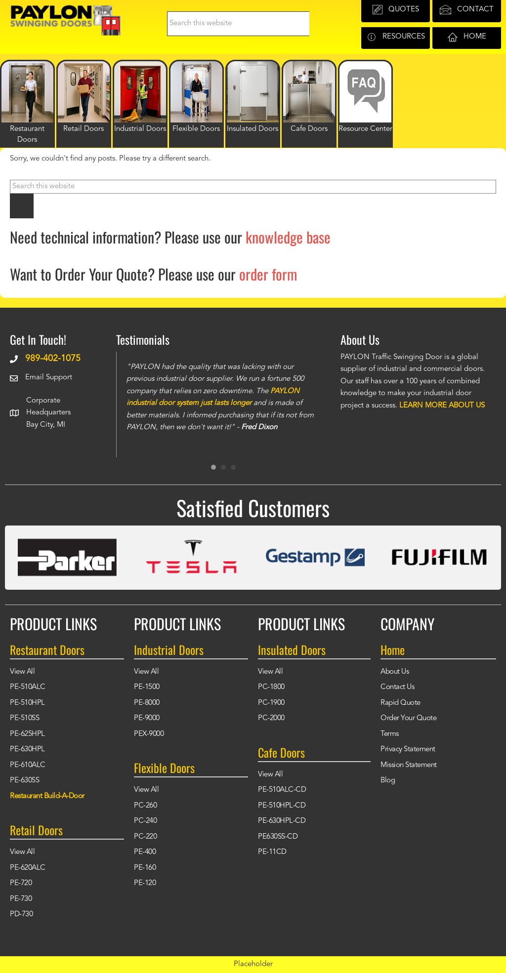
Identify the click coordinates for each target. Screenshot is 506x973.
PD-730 (21, 914)
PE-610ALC (27, 765)
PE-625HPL (27, 734)
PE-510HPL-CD (281, 806)
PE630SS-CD (277, 837)
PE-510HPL (27, 703)
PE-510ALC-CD (282, 790)
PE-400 (145, 852)
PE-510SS (24, 718)
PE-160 (145, 868)
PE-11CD (272, 852)
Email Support (48, 377)
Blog (387, 780)
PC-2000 (271, 718)
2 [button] (223, 467)
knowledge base (288, 237)
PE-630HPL (27, 749)
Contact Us (397, 687)
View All (22, 672)
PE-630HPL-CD (281, 821)
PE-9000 (147, 718)
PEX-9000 (149, 734)
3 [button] (233, 467)
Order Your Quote (408, 718)
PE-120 (145, 883)
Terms (389, 734)
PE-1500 (147, 687)
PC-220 (145, 837)
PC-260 (145, 806)
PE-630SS (24, 780)
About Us (394, 672)
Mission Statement (408, 765)
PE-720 (21, 883)
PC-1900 (271, 703)
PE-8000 (147, 703)
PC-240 (145, 821)
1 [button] (213, 467)
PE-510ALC (27, 687)
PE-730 (21, 899)
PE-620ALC (27, 868)
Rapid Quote (400, 703)
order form (268, 274)
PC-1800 (271, 687)
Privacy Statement (407, 749)
